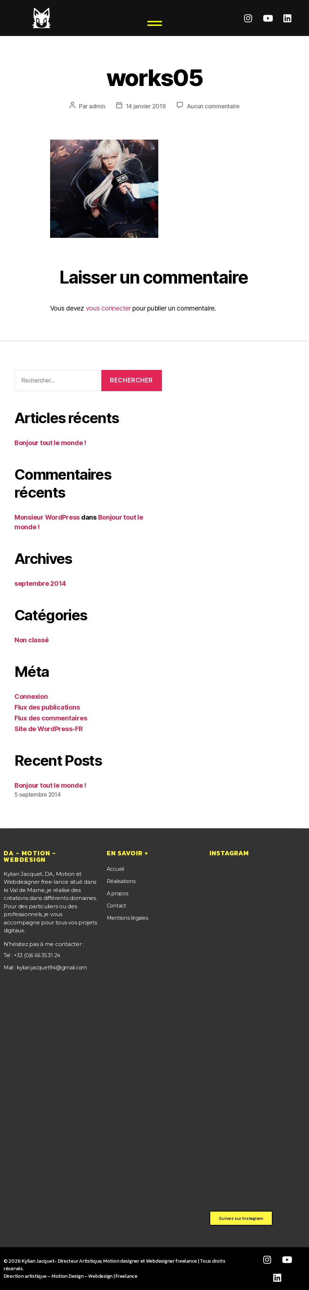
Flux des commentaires (50, 717)
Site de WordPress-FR (48, 728)
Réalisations (121, 881)
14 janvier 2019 (145, 106)
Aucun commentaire (213, 106)
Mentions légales (127, 918)
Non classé (31, 639)
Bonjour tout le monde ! (50, 442)
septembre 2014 (40, 583)
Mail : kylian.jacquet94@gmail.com (45, 968)
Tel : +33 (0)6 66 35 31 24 (32, 955)
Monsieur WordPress (47, 517)
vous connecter (108, 308)
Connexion (31, 696)
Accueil (115, 869)
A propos (117, 893)
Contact (116, 906)
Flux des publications (47, 707)
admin (96, 106)
